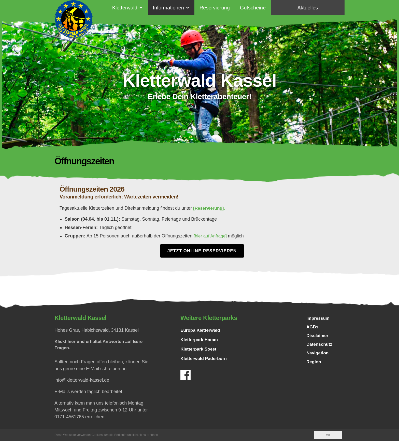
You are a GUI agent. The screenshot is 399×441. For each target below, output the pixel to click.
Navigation (318, 355)
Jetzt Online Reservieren (202, 250)
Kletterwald (124, 7)
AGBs (312, 327)
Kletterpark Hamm (200, 339)
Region (314, 364)
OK (328, 435)
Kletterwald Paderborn (204, 358)
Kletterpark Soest (199, 349)
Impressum (318, 318)
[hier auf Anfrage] (212, 235)
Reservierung (215, 7)
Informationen (168, 7)
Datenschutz (320, 346)
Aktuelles (307, 7)
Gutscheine (253, 7)
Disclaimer (318, 337)
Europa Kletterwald (201, 330)
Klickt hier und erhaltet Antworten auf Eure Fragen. (100, 345)
